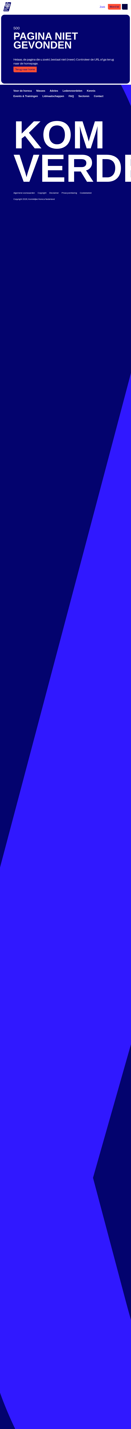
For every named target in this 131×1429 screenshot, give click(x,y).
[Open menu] (125, 7)
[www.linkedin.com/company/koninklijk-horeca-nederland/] (17, 112)
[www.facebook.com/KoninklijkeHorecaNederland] (14, 112)
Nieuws (40, 90)
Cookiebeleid (85, 193)
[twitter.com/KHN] (19, 112)
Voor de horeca (22, 90)
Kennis (91, 90)
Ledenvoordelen (72, 90)
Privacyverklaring (69, 193)
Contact (98, 96)
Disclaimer (54, 193)
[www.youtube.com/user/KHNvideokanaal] (21, 112)
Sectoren (83, 96)
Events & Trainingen (25, 96)
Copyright (42, 193)
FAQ (71, 96)
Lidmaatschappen (53, 96)
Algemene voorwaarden (24, 193)
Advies (54, 90)
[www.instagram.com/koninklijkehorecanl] (24, 112)
